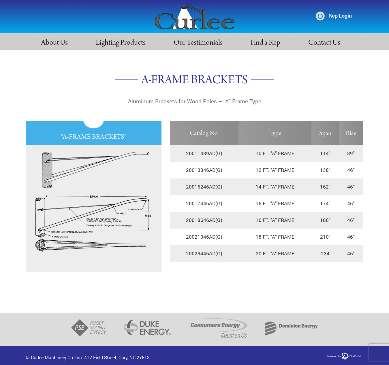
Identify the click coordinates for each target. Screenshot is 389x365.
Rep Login (340, 15)
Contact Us (324, 43)
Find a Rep (265, 43)
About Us (54, 43)
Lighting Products (121, 43)
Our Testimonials (198, 43)
